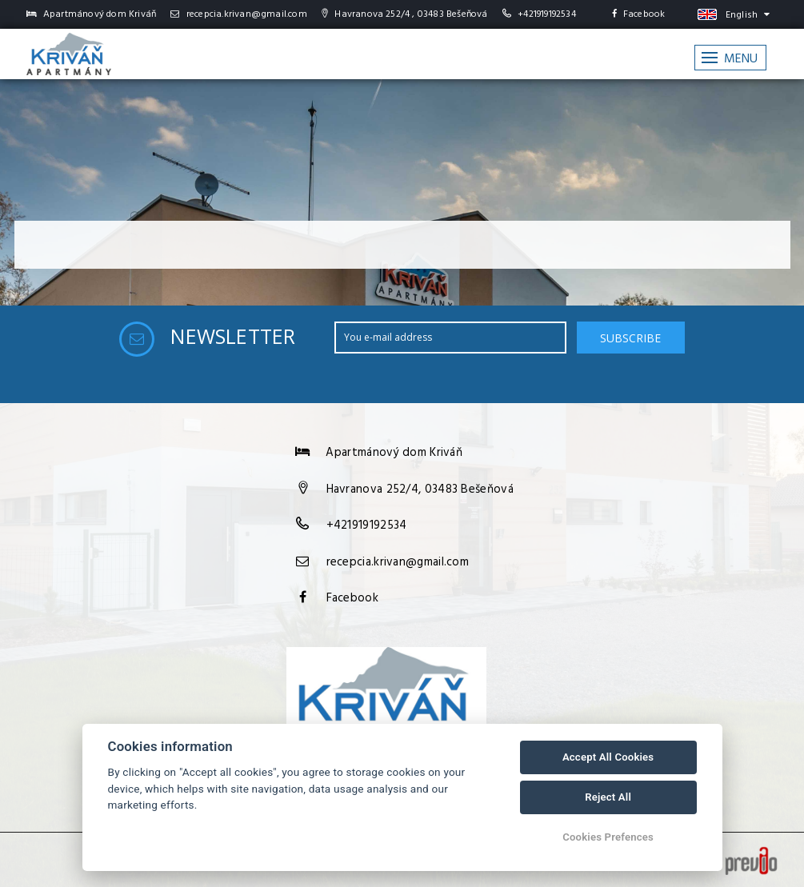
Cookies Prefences (608, 837)
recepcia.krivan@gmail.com (238, 14)
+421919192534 (547, 14)
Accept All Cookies (608, 757)
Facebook (639, 14)
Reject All (608, 797)
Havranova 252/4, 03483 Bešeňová (420, 489)
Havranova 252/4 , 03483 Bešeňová (405, 14)
